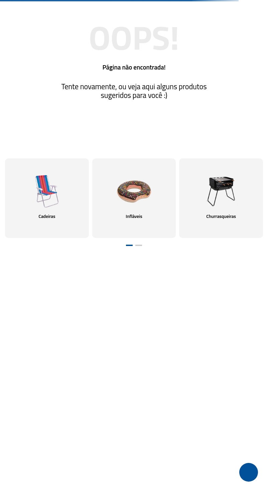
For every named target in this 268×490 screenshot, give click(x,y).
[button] (129, 245)
